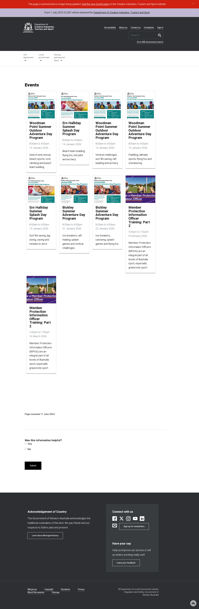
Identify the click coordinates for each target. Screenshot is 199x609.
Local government (44, 56)
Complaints (149, 27)
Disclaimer (65, 589)
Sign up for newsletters (134, 526)
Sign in (160, 27)
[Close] (193, 3)
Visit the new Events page (95, 4)
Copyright (49, 589)
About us (123, 27)
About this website (36, 592)
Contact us (135, 27)
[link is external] (114, 519)
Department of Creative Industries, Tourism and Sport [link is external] (122, 12)
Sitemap (55, 592)
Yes (28, 444)
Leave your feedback (126, 562)
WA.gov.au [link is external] (32, 589)
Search (160, 35)
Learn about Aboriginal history (45, 535)
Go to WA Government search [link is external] (150, 42)
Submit (33, 465)
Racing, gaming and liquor (59, 57)
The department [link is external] (28, 56)
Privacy (81, 589)
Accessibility (110, 27)
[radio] (26, 444)
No (28, 449)
